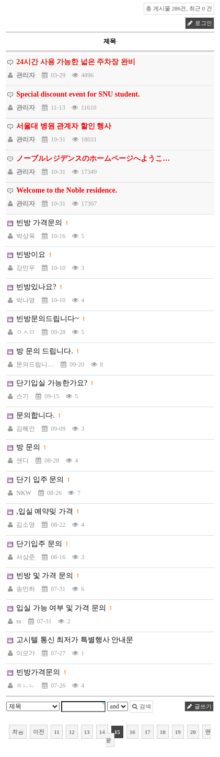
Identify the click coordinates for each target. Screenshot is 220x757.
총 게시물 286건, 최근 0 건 (179, 8)
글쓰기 (199, 706)
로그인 (199, 23)
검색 (141, 706)
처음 (18, 732)
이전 (38, 732)
